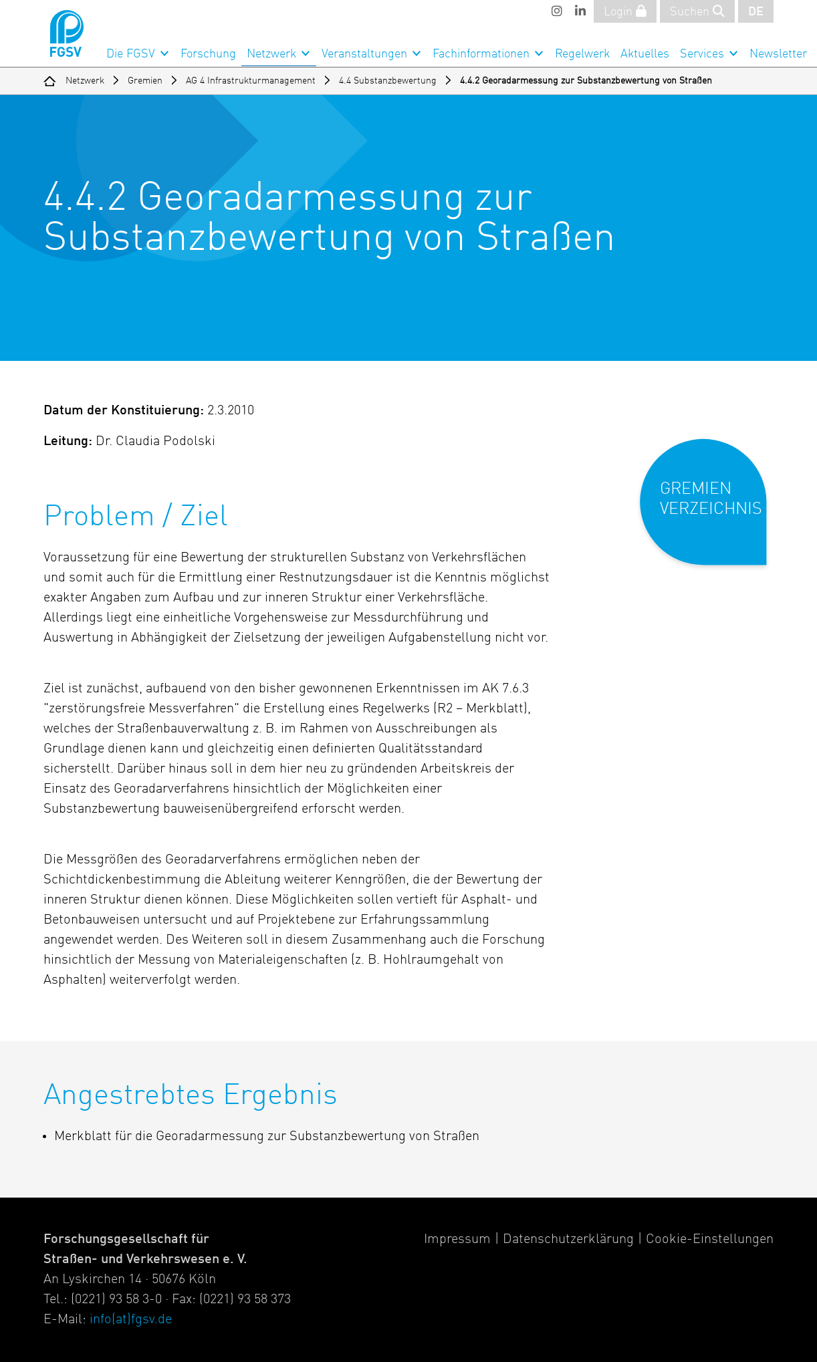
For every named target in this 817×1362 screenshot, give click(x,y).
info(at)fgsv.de (131, 1320)
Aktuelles (644, 54)
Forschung (208, 54)
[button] (712, 513)
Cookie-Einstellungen (710, 1239)
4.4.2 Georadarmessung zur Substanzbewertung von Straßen (586, 81)
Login (625, 11)
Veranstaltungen (364, 54)
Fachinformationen (481, 54)
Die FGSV (130, 54)
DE (756, 12)
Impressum (457, 1239)
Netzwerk (271, 54)
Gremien (145, 81)
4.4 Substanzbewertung (388, 81)
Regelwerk (582, 54)
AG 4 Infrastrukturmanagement (251, 81)
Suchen (697, 11)
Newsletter (778, 54)
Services (702, 54)
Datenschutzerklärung (568, 1239)
